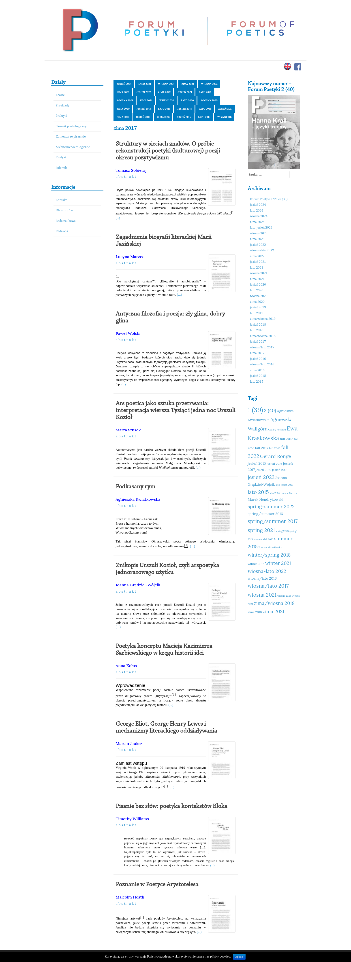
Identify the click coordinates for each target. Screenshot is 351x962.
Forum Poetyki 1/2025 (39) (269, 199)
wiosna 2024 (166, 83)
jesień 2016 (143, 117)
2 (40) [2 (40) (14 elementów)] (270, 410)
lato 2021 (205, 92)
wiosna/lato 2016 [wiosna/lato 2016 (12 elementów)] (262, 578)
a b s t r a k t (126, 176)
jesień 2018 (184, 108)
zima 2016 (163, 117)
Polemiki (62, 168)
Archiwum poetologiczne (73, 147)
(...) (118, 218)
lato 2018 (205, 108)
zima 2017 (123, 117)
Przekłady (62, 105)
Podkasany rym (135, 487)
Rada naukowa (66, 221)
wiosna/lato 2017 (262, 347)
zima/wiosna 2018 (263, 336)
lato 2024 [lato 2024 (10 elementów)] (275, 493)
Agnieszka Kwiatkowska (138, 499)
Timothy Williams (132, 818)
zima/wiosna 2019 (263, 319)
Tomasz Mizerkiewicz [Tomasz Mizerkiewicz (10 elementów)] (270, 547)
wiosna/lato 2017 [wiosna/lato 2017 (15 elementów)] (268, 586)
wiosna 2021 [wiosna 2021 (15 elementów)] (262, 594)
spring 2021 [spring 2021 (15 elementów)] (261, 530)
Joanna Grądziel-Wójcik (138, 584)
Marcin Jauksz (129, 743)
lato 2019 (164, 108)
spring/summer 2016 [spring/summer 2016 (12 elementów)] (265, 513)
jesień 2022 (143, 92)
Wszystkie (224, 117)
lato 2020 (187, 100)
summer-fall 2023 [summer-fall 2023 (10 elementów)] (263, 539)
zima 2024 (188, 83)
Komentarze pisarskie (71, 136)
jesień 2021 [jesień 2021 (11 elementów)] (279, 470)
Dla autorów (64, 210)
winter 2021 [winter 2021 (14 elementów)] (278, 563)
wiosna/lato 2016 (262, 364)
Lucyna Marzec (130, 256)
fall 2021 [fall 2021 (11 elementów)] (274, 448)
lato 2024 (144, 83)
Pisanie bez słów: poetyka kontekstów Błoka (171, 806)
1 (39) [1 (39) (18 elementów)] (255, 409)
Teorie (60, 95)
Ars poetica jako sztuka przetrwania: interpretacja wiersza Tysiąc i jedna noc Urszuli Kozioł (175, 410)
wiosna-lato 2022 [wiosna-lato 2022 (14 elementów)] (267, 571)
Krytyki (61, 157)
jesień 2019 (144, 108)
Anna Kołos (126, 665)
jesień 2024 (124, 83)
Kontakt (61, 200)
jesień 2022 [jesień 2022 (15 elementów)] (261, 477)
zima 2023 (123, 92)
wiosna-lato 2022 (262, 250)
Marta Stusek (128, 429)
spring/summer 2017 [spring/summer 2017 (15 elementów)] (273, 521)
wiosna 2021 (125, 100)
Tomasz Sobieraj (131, 170)
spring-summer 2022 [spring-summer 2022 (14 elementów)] (271, 506)
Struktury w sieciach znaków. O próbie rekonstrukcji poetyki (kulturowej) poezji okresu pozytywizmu (168, 151)
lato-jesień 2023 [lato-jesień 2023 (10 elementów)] (284, 484)
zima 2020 (123, 108)
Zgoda (239, 956)
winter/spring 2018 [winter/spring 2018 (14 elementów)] (269, 555)
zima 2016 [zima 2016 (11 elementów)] (255, 612)
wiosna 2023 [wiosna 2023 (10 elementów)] (284, 595)
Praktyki (61, 116)
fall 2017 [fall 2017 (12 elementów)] (261, 448)
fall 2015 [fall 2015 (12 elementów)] (286, 439)
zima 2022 (164, 92)
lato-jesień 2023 (261, 227)
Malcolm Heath (130, 897)
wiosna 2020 (209, 100)
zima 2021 (146, 100)
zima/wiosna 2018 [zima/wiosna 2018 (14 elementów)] (274, 603)
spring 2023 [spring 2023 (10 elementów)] (282, 531)
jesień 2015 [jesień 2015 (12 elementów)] (257, 463)
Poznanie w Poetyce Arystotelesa (157, 884)
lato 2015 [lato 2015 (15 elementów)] (258, 492)
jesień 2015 (184, 117)
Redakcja (62, 231)
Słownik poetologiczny (71, 126)
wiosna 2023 (209, 83)
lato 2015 (204, 117)
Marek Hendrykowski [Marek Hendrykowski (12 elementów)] (265, 499)
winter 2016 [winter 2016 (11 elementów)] (256, 564)
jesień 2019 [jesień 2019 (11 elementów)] (263, 470)
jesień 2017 (225, 108)
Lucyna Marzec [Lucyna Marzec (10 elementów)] (288, 493)
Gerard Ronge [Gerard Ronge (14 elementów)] (275, 456)
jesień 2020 (166, 100)
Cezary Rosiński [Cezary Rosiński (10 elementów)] (277, 429)
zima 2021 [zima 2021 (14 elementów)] (273, 611)
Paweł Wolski (128, 333)
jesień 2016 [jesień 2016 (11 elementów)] (274, 464)
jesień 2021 (185, 92)
